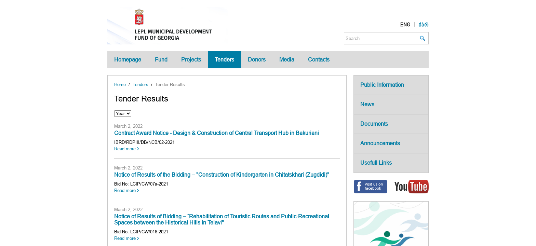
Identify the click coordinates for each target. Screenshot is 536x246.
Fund (161, 60)
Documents (374, 124)
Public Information (382, 85)
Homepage (127, 60)
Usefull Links (376, 163)
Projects (191, 60)
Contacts (319, 60)
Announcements (380, 143)
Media (286, 60)
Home (120, 84)
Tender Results (170, 84)
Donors (257, 60)
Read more (125, 148)
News (367, 104)
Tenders (224, 60)
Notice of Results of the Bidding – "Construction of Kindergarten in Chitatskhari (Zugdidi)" (221, 175)
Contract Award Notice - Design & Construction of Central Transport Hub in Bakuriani (216, 133)
